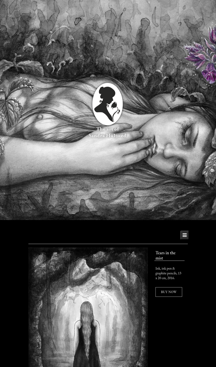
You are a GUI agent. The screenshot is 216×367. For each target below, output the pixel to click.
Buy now (169, 292)
